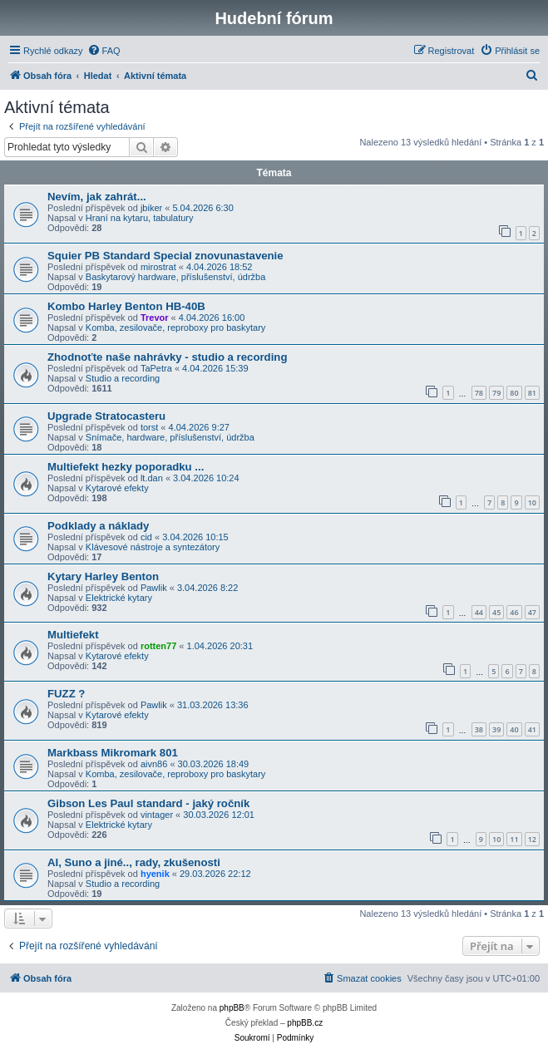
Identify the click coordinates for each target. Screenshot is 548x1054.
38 (479, 729)
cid (146, 537)
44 (479, 612)
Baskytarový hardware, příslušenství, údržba (175, 277)
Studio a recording (123, 378)
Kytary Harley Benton (103, 576)
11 (514, 839)
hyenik (155, 874)
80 (514, 392)
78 (479, 392)
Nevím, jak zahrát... (96, 196)
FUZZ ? (66, 693)
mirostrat (158, 267)
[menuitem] (104, 51)
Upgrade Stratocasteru (106, 416)
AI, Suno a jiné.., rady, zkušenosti (133, 862)
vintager (157, 815)
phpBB (232, 1007)
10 (532, 502)
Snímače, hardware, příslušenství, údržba (170, 437)
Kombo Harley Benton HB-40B (126, 306)
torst (149, 427)
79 (496, 392)
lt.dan (152, 478)
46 (514, 612)
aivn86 (154, 764)
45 (496, 612)
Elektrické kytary (119, 598)
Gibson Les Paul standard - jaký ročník (148, 803)
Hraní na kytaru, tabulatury (140, 218)
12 (532, 839)
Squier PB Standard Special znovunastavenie (165, 255)
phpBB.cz (305, 1022)
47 (532, 612)
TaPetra (156, 368)
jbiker (151, 208)
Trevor (155, 318)
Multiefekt (73, 634)
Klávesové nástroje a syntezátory (153, 547)
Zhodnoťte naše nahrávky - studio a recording (167, 357)
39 (496, 729)
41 (532, 729)
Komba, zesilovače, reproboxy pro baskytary (175, 327)
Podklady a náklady (98, 526)
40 (514, 729)
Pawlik (154, 588)
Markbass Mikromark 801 (112, 752)
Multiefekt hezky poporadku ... (125, 467)
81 (532, 392)
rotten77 (158, 646)
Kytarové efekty (117, 488)
